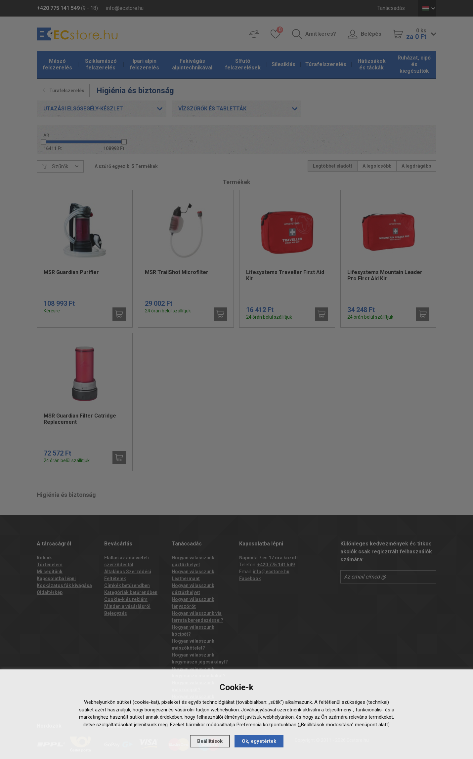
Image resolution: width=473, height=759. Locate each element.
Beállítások (210, 741)
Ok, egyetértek (259, 741)
